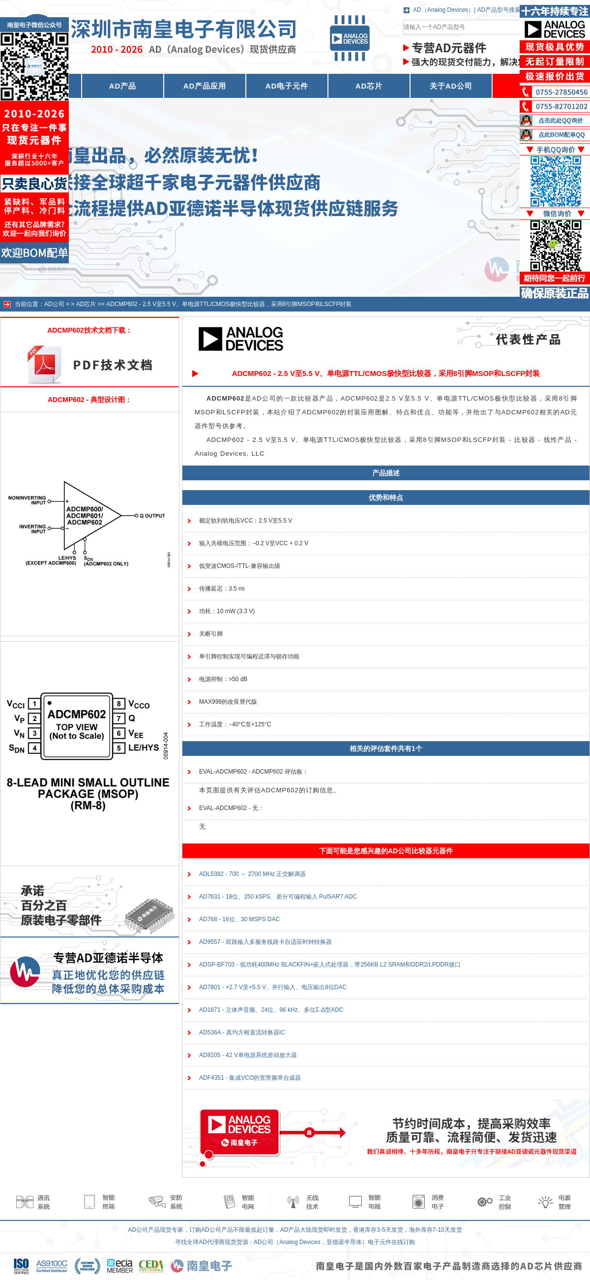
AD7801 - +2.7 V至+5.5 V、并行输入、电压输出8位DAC (273, 987)
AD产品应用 (205, 86)
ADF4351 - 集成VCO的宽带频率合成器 (250, 1077)
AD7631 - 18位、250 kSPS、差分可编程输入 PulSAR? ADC (278, 896)
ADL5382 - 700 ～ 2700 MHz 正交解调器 (252, 874)
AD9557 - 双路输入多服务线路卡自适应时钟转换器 (265, 941)
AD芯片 (369, 86)
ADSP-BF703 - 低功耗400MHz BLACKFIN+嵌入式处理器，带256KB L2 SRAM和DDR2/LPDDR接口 (330, 964)
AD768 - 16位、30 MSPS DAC (239, 919)
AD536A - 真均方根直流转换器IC (242, 1032)
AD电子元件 (287, 86)
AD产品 (123, 86)
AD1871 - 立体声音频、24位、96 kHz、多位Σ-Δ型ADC (271, 1009)
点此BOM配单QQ (561, 134)
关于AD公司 (451, 86)
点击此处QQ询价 (560, 120)
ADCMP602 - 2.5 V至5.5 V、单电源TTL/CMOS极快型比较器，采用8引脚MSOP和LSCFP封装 (229, 304)
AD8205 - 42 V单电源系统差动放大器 (248, 1055)
